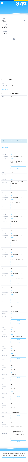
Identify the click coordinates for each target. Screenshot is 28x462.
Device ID (5, 31)
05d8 (12, 154)
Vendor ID (5, 24)
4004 (12, 372)
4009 (12, 219)
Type (4, 18)
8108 (12, 179)
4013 (12, 238)
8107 (12, 159)
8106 (12, 275)
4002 (12, 429)
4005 (12, 391)
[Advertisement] (14, 59)
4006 (12, 294)
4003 (12, 353)
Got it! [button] (14, 458)
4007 (12, 313)
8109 (12, 199)
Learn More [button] (21, 455)
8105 (12, 256)
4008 (12, 334)
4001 (12, 410)
